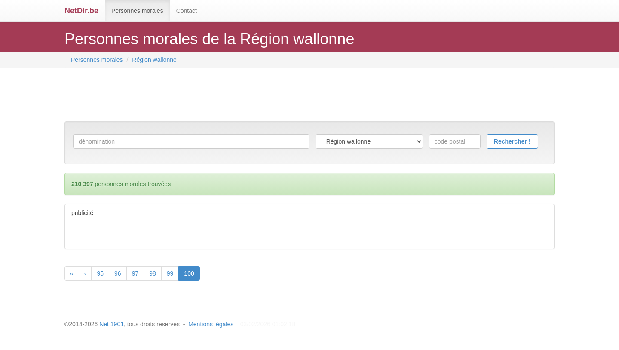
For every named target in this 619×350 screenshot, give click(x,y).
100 (189, 273)
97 (135, 273)
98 (152, 273)
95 (100, 273)
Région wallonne (154, 59)
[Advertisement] (220, 95)
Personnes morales (137, 10)
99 (170, 273)
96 (117, 273)
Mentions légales (210, 324)
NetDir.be (81, 10)
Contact (186, 10)
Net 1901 (111, 324)
